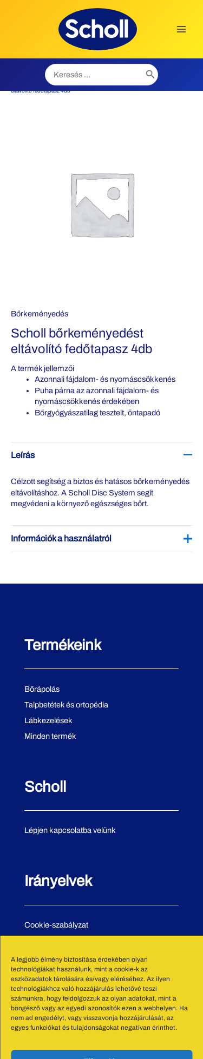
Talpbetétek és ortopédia (66, 704)
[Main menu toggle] (181, 29)
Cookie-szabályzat (56, 925)
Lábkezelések (48, 720)
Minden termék (50, 736)
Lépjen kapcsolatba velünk (70, 830)
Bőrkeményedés (39, 313)
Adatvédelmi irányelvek (64, 940)
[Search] (150, 74)
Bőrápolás (42, 689)
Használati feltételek (59, 956)
